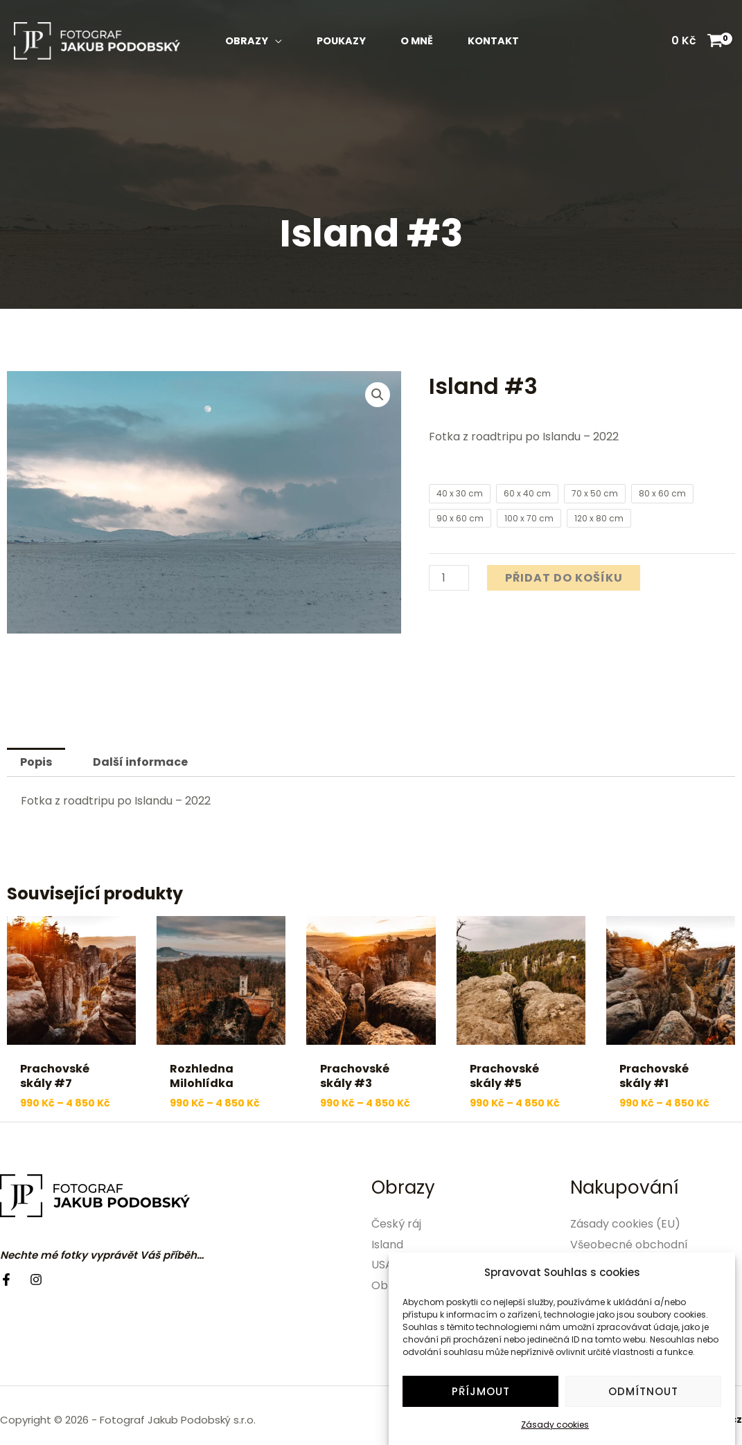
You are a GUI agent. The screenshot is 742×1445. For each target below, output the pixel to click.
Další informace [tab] (140, 762)
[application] (275, 41)
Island (387, 1245)
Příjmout (481, 1399)
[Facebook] (6, 1279)
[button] (377, 394)
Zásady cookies (555, 1432)
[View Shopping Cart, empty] (696, 40)
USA (382, 1265)
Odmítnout (643, 1399)
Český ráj (396, 1224)
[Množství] (449, 578)
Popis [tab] (36, 762)
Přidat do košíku (564, 578)
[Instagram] (36, 1279)
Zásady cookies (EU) (625, 1224)
